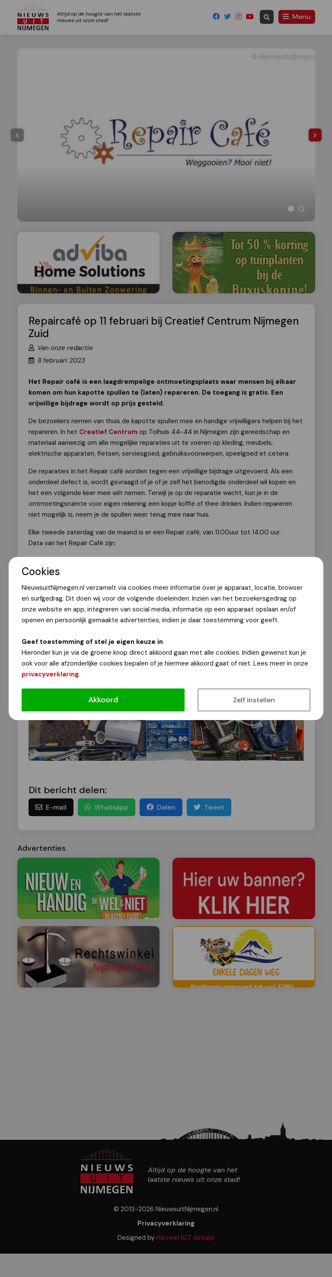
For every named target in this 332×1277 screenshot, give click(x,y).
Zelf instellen (254, 699)
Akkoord (103, 700)
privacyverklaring (50, 674)
